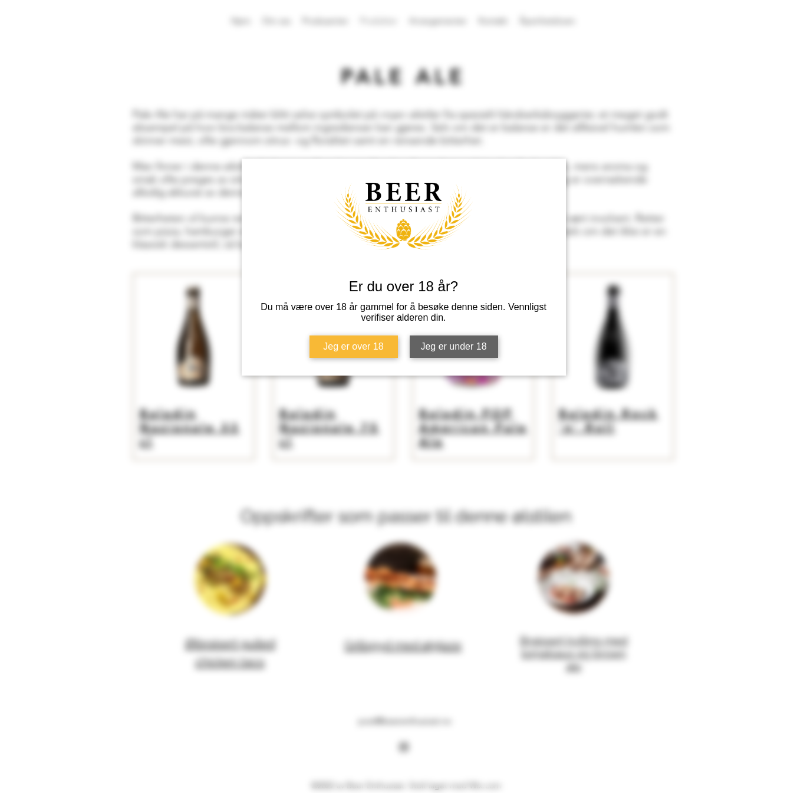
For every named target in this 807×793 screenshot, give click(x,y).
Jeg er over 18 (353, 346)
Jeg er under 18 (453, 346)
